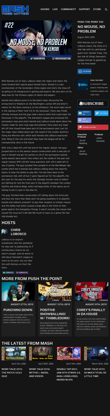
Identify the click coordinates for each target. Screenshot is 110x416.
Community (68, 9)
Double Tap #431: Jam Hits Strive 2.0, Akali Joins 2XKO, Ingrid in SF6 (69, 374)
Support (84, 9)
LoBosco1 (23, 273)
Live (55, 9)
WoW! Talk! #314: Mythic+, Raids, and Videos (39, 372)
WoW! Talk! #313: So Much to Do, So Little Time (95, 372)
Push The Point (96, 80)
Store (97, 9)
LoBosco (9, 273)
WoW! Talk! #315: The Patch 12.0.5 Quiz (12, 372)
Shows (45, 9)
